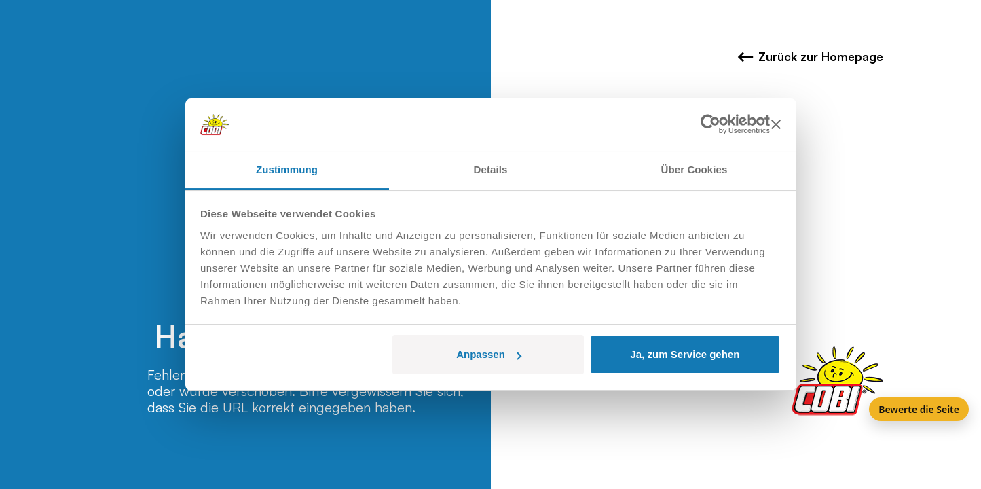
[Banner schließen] (776, 125)
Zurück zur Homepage (810, 57)
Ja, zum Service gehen (684, 354)
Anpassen (488, 354)
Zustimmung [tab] (287, 169)
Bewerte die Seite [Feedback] (918, 409)
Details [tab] (491, 169)
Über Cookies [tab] (694, 169)
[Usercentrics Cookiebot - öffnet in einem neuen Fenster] (710, 125)
